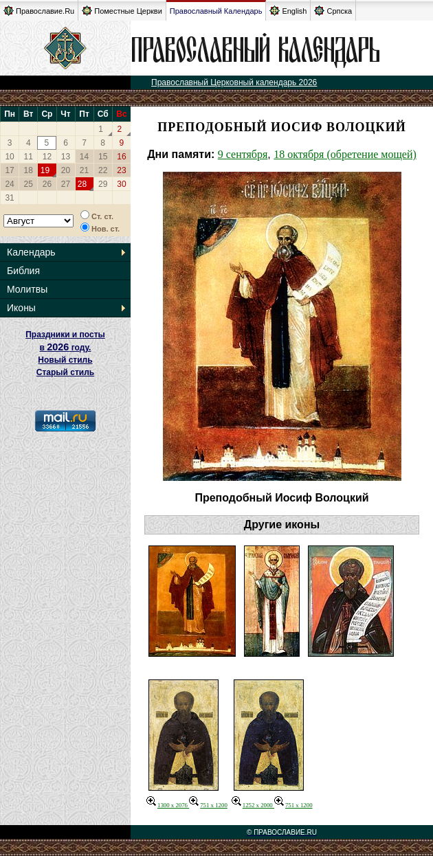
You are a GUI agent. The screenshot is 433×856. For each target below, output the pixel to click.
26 (47, 184)
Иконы (21, 307)
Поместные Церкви (122, 10)
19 (45, 170)
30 (121, 184)
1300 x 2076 (167, 805)
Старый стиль (65, 372)
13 (65, 156)
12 (47, 156)
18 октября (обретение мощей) (345, 154)
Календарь (31, 252)
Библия (23, 270)
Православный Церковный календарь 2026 (234, 82)
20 (65, 170)
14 (84, 156)
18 (28, 170)
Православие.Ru (38, 10)
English (288, 10)
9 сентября (243, 154)
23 (121, 170)
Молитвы (27, 289)
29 (102, 184)
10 (9, 156)
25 (28, 184)
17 (9, 170)
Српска (333, 10)
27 (65, 184)
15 (102, 156)
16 (121, 156)
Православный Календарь (216, 11)
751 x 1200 (208, 805)
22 (102, 170)
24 (9, 184)
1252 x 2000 (253, 805)
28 (82, 184)
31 (9, 198)
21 (84, 170)
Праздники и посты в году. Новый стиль (65, 347)
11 (28, 156)
